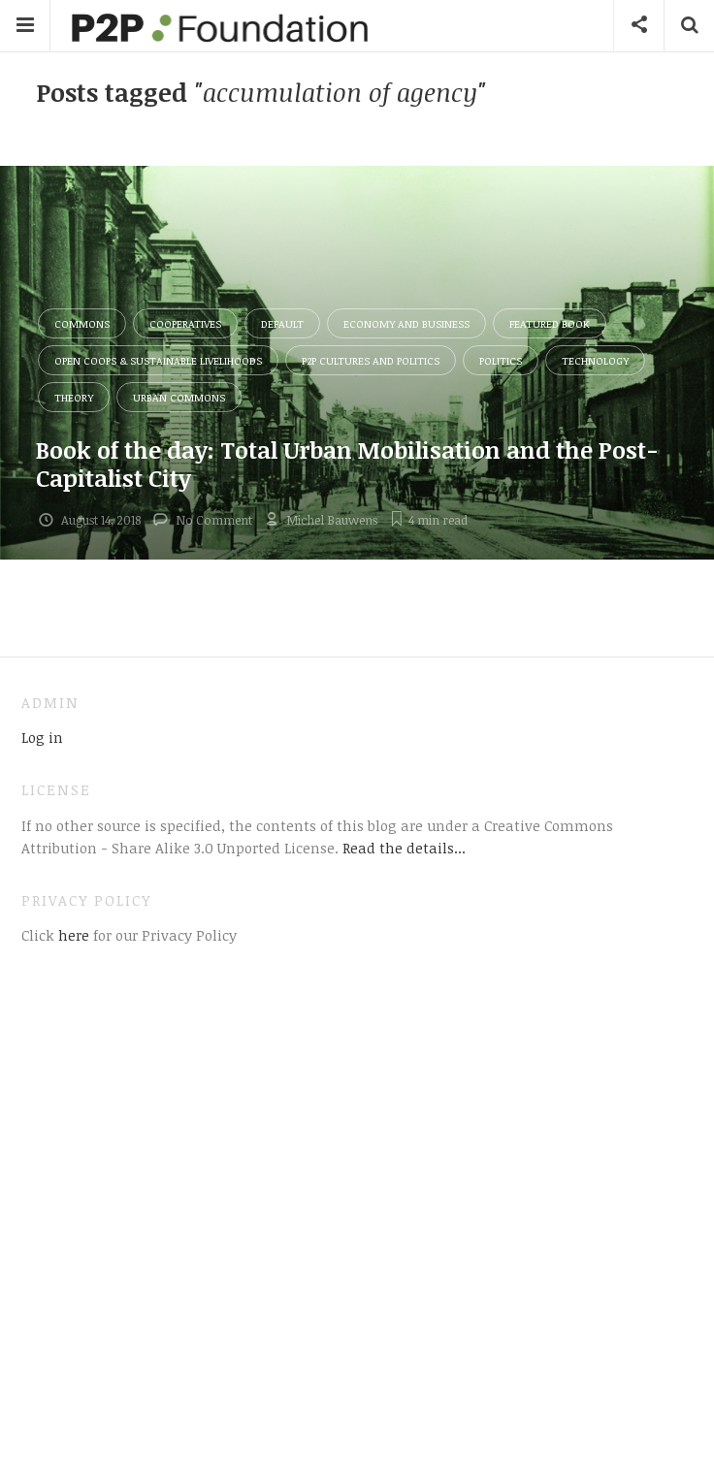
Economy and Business (406, 323)
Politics (500, 360)
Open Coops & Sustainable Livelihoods (158, 360)
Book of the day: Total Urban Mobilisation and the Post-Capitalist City (347, 463)
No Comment (214, 520)
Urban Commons (179, 397)
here (71, 935)
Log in (42, 737)
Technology (595, 360)
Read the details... (404, 847)
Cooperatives (185, 323)
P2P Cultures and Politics (370, 360)
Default (282, 323)
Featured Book (549, 323)
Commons (82, 323)
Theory (73, 397)
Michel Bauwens (331, 520)
